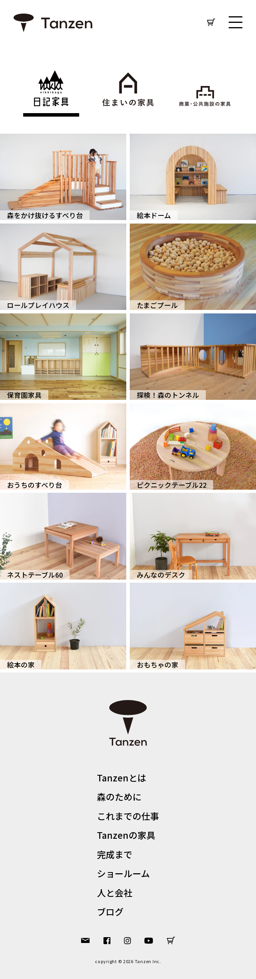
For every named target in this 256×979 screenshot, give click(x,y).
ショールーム (123, 873)
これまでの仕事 (128, 815)
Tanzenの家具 (126, 834)
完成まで (114, 854)
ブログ (110, 911)
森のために (119, 796)
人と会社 (114, 892)
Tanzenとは (121, 777)
